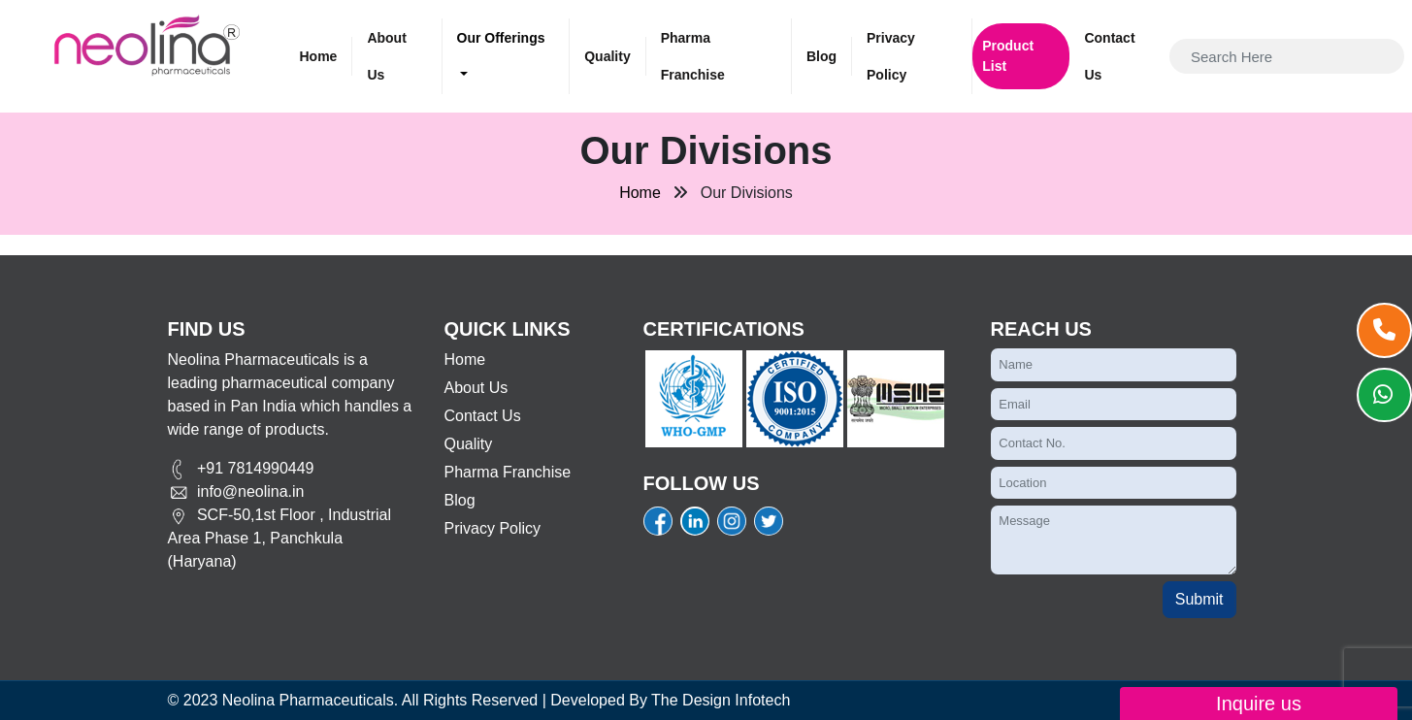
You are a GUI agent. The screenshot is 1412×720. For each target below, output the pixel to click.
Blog (821, 56)
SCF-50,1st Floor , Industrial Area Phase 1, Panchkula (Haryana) (280, 538)
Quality (607, 56)
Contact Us (1109, 56)
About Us (386, 56)
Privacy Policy (891, 56)
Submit (1199, 599)
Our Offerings (501, 38)
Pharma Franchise (693, 56)
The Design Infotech (720, 700)
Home (319, 56)
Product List (1008, 56)
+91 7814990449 (241, 468)
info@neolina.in (236, 491)
